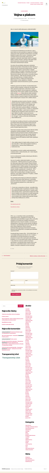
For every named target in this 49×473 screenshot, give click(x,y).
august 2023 (28, 357)
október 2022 (28, 372)
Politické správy (28, 441)
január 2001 (27, 419)
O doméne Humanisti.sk (34, 3)
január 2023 (27, 367)
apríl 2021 (27, 397)
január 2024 (27, 350)
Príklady (27, 442)
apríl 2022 (27, 380)
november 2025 (28, 319)
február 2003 (28, 413)
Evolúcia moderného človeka (8, 325)
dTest (13, 250)
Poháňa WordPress (29, 470)
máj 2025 (27, 327)
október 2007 (28, 412)
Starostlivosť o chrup (15, 208)
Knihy (26, 433)
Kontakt (28, 3)
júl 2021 (27, 393)
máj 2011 (27, 409)
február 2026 (28, 314)
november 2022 (28, 370)
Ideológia (27, 432)
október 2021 (28, 389)
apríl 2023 (27, 363)
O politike (27, 438)
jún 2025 (27, 326)
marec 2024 (28, 347)
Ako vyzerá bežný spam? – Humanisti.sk (10, 336)
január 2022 (27, 384)
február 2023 (28, 366)
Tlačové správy (24, 12)
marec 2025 (28, 330)
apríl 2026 (27, 311)
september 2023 (28, 356)
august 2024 (28, 340)
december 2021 (28, 386)
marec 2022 (27, 382)
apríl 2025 (27, 329)
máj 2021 (27, 396)
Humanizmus (28, 431)
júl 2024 (27, 341)
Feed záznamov (28, 460)
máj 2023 (27, 362)
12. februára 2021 (32, 20)
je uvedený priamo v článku (22, 20)
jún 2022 (27, 377)
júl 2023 (27, 359)
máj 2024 (27, 344)
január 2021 (27, 402)
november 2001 (28, 416)
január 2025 (27, 333)
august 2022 (28, 374)
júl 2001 (27, 417)
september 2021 (28, 390)
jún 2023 (27, 360)
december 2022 (28, 369)
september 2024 (28, 339)
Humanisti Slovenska (22, 3)
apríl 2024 (27, 346)
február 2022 (28, 383)
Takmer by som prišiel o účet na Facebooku (11, 315)
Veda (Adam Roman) (29, 449)
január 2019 (27, 407)
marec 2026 (28, 313)
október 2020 (28, 406)
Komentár (13, 272)
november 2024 (28, 336)
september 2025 (28, 321)
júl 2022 (27, 376)
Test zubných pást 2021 (16, 205)
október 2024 (28, 337)
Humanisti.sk (8, 470)
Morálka (27, 435)
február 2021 (28, 400)
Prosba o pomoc (5, 317)
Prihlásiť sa (27, 458)
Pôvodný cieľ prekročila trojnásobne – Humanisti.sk (12, 342)
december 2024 (28, 334)
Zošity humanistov (29, 451)
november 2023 (28, 353)
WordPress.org (28, 462)
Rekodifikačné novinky (6, 323)
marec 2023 (28, 364)
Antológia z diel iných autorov (31, 428)
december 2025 (28, 317)
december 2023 (28, 351)
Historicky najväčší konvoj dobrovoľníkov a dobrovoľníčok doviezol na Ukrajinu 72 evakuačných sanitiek (12, 345)
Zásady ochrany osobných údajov (36, 4)
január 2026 (27, 316)
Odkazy (41, 3)
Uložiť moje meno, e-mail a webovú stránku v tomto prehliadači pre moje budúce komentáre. (24, 292)
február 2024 (28, 349)
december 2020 (28, 403)
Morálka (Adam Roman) (30, 436)
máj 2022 (27, 379)
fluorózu (19, 94)
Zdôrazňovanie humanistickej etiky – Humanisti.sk (12, 348)
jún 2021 (27, 394)
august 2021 (28, 392)
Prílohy (26, 443)
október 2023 (28, 354)
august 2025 (28, 323)
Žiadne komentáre (25, 21)
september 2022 (28, 373)
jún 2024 (27, 343)
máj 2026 (27, 310)
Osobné (27, 439)
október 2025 (28, 320)
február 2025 (28, 331)
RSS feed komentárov (29, 461)
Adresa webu (13, 286)
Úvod (26, 446)
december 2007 (28, 410)
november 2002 (28, 415)
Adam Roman (28, 426)
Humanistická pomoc (29, 429)
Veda (26, 448)
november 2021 (28, 387)
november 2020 (28, 404)
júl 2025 (27, 324)
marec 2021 (27, 399)
